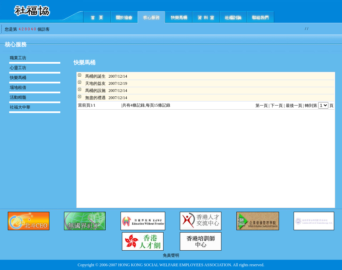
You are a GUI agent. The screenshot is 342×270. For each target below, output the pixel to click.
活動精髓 (18, 97)
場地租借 (18, 87)
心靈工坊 (18, 67)
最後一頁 (294, 105)
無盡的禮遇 (95, 97)
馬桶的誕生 (95, 76)
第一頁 (261, 105)
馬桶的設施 (95, 90)
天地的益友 (95, 83)
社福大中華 (20, 107)
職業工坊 (18, 57)
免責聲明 (171, 255)
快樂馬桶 (18, 77)
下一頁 (276, 105)
